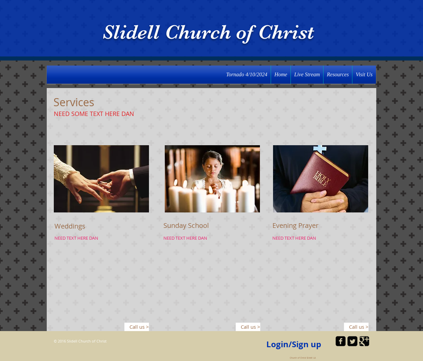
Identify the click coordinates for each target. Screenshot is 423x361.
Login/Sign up (293, 344)
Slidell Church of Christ (208, 32)
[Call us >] (136, 327)
